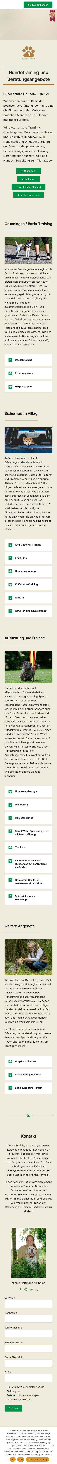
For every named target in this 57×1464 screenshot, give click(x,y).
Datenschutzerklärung (37, 1459)
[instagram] (25, 1289)
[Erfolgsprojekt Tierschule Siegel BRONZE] (52, 10)
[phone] (37, 1289)
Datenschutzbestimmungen (23, 1395)
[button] (28, 360)
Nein (21, 1459)
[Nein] (53, 1445)
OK (12, 1459)
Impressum (47, 1455)
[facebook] (20, 1289)
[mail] (31, 1289)
